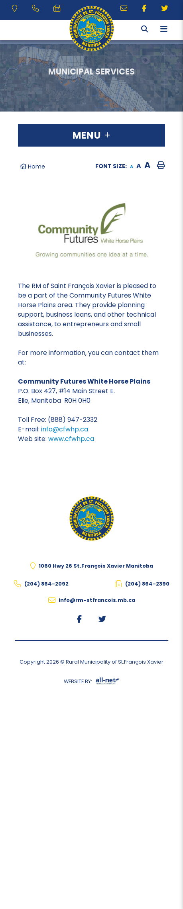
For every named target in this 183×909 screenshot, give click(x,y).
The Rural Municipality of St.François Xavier (91, 28)
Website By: (92, 682)
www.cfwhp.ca (71, 438)
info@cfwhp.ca (64, 429)
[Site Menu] (91, 135)
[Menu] (164, 29)
